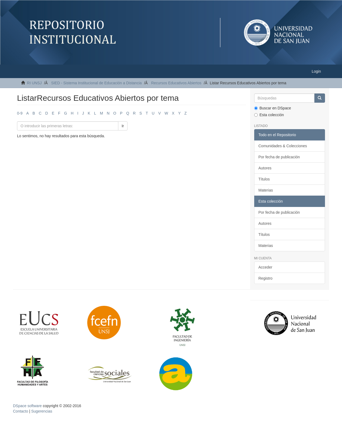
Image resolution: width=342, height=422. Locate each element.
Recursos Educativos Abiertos (176, 83)
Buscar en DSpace (272, 108)
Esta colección (269, 115)
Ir (123, 126)
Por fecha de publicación (279, 157)
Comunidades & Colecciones (283, 146)
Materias (266, 190)
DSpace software (27, 406)
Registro (266, 278)
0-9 (19, 113)
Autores (265, 168)
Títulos (264, 179)
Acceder (265, 267)
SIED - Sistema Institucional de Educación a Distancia (96, 83)
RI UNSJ (34, 83)
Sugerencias (41, 411)
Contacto (20, 411)
